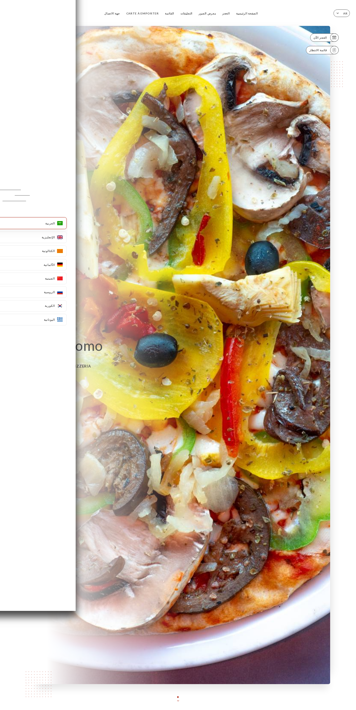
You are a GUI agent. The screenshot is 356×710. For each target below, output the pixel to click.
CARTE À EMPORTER (142, 13)
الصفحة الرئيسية (247, 13)
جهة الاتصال (112, 13)
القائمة (169, 13)
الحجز (226, 13)
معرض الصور (207, 13)
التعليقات (186, 13)
